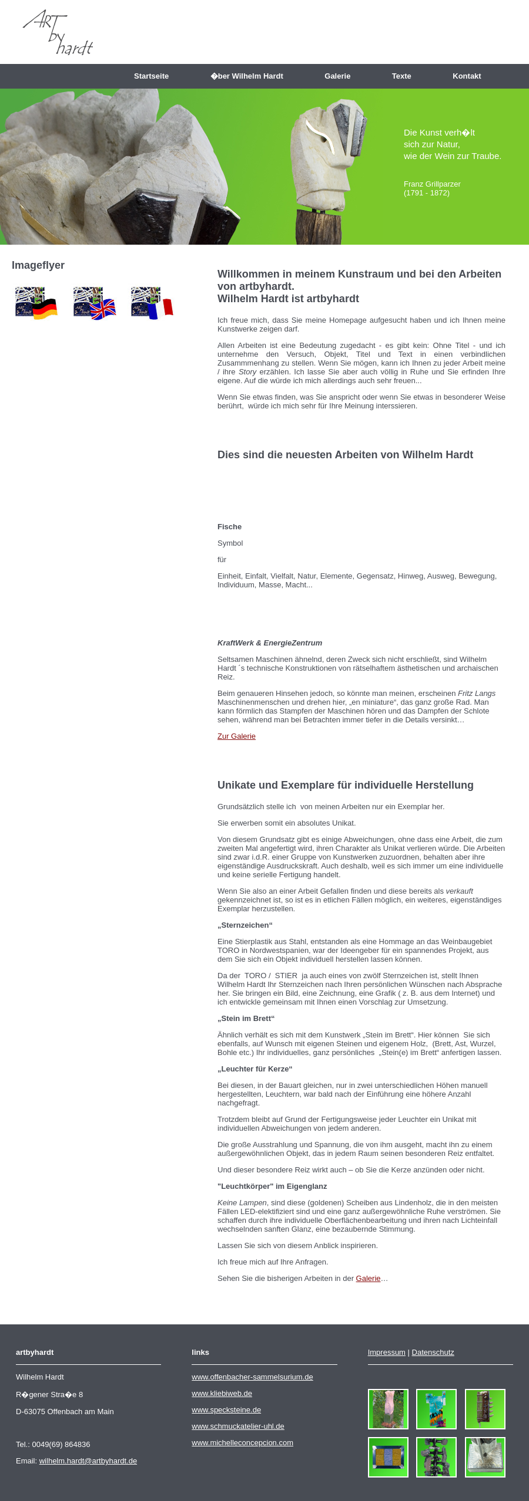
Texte (406, 76)
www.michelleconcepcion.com (242, 1442)
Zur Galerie (236, 736)
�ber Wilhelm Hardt (251, 76)
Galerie (341, 76)
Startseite (156, 76)
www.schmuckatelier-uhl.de (238, 1426)
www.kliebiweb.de (222, 1393)
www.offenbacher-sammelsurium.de (252, 1376)
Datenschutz (433, 1352)
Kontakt (471, 76)
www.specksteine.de (226, 1409)
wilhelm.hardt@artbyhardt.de (88, 1460)
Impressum (387, 1352)
